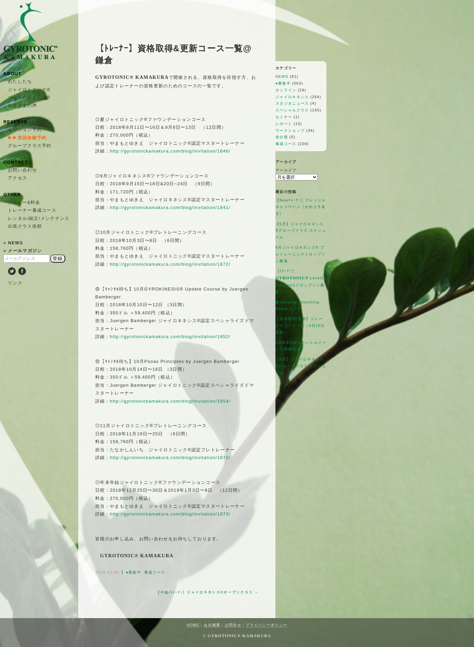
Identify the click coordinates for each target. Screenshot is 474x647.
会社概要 (212, 625)
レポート (283, 124)
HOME (193, 625)
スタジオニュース (292, 103)
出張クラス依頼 (25, 226)
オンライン (286, 90)
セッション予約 (25, 129)
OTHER (12, 194)
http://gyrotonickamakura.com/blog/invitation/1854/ (170, 401)
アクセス (17, 177)
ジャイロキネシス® (29, 97)
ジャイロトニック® (29, 89)
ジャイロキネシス (292, 97)
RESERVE (15, 121)
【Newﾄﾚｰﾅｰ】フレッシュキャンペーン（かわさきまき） (300, 207)
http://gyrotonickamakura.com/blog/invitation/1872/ (170, 264)
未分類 (281, 137)
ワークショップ (290, 130)
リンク (15, 282)
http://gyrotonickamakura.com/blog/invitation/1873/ (170, 514)
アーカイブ (286, 170)
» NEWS (13, 242)
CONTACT (15, 162)
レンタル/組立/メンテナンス (38, 218)
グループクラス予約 (30, 145)
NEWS (281, 76)
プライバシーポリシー (266, 625)
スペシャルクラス (292, 110)
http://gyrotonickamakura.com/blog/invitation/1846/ (170, 151)
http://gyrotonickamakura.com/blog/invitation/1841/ (170, 207)
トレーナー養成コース (32, 210)
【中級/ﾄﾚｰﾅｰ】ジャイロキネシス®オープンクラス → (207, 592)
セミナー (283, 117)
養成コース (154, 572)
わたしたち (20, 81)
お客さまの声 (22, 105)
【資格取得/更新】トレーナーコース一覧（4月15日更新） (300, 325)
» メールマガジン (22, 250)
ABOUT (12, 73)
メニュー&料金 (24, 202)
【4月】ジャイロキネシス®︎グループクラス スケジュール (300, 366)
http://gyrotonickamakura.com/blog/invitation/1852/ (170, 336)
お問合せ (233, 625)
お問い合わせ (22, 170)
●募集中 (133, 572)
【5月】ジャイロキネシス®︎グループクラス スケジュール (300, 231)
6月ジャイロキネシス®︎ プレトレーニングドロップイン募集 (300, 254)
